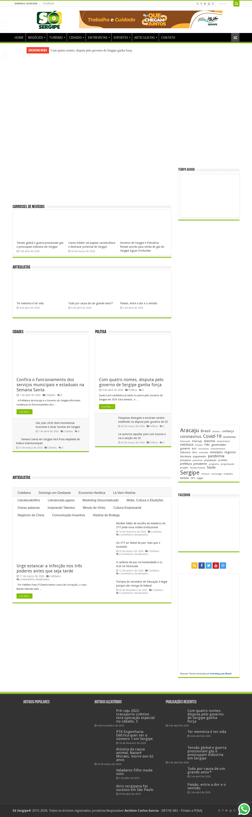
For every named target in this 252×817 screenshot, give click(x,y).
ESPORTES (121, 37)
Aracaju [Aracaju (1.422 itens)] (189, 430)
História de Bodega (106, 515)
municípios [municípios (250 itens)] (216, 452)
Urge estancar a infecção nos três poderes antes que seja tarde (49, 568)
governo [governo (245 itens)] (185, 448)
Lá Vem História (124, 492)
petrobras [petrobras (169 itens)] (198, 460)
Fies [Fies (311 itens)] (207, 445)
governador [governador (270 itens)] (218, 445)
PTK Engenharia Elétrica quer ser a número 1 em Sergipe (134, 735)
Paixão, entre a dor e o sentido (138, 303)
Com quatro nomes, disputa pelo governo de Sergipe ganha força (91, 50)
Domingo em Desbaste (55, 492)
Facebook (48, 3)
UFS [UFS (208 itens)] (193, 478)
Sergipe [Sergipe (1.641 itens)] (189, 472)
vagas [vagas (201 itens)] (200, 478)
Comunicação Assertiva (68, 515)
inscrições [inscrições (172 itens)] (203, 448)
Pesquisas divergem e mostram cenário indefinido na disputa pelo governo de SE (142, 421)
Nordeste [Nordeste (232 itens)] (185, 456)
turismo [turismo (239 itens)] (184, 478)
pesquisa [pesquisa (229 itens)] (185, 460)
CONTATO (168, 37)
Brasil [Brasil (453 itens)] (205, 431)
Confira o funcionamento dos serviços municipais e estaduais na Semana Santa (50, 384)
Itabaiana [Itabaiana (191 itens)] (185, 452)
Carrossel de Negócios (28, 207)
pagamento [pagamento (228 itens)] (199, 456)
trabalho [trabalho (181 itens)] (228, 473)
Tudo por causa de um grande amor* (90, 303)
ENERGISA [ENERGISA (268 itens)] (187, 445)
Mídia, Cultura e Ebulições (145, 500)
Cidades (18, 332)
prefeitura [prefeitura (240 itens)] (186, 463)
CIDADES (75, 37)
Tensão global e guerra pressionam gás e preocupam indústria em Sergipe (206, 752)
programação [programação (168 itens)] (227, 464)
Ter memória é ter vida (30, 303)
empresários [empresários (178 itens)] (223, 441)
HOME (19, 37)
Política (100, 332)
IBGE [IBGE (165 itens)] (194, 448)
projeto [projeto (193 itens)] (184, 467)
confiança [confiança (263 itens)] (228, 431)
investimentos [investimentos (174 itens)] (218, 448)
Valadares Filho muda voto (134, 772)
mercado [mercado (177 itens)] (203, 452)
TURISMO (56, 37)
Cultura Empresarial (127, 507)
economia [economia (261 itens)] (229, 436)
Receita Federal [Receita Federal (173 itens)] (197, 468)
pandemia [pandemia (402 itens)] (216, 456)
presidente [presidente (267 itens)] (200, 464)
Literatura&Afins (29, 500)
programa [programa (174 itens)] (214, 464)
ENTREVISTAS (97, 37)
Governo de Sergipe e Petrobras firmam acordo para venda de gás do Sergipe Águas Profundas (142, 246)
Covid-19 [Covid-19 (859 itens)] (212, 436)
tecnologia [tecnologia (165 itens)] (216, 474)
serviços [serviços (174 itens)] (205, 474)
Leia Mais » (24, 411)
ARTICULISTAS (144, 37)
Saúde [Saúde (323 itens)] (211, 467)
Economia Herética (92, 492)
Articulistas (21, 267)
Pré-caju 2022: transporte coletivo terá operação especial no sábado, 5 (135, 716)
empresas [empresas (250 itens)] (209, 441)
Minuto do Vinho (94, 507)
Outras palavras (29, 507)
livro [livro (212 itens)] (194, 452)
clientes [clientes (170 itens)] (216, 431)
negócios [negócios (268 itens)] (230, 452)
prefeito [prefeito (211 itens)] (223, 460)
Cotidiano (24, 492)
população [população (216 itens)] (210, 460)
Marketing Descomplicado (100, 500)
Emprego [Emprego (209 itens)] (197, 441)
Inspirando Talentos (61, 507)
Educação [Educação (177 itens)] (185, 441)
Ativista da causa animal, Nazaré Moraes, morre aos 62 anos (134, 754)
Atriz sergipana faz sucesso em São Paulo (134, 788)
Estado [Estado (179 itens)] (199, 445)
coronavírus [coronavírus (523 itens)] (190, 436)
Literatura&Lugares (61, 500)
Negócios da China (31, 515)
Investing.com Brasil (221, 673)
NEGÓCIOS (35, 37)
